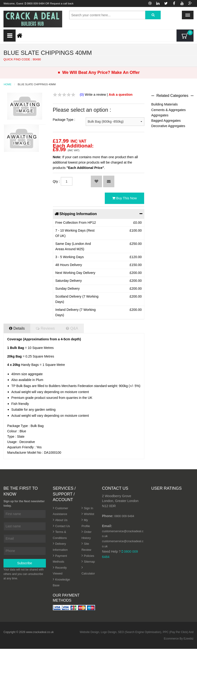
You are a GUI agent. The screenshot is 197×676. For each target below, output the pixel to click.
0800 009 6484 (36, 3)
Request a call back (62, 3)
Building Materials (164, 104)
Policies (89, 556)
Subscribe (24, 563)
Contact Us (62, 526)
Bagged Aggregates (166, 120)
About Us (61, 520)
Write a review (95, 94)
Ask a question (120, 94)
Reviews (45, 328)
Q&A (72, 328)
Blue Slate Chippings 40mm (37, 84)
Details (17, 328)
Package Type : (64, 119)
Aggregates (160, 115)
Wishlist (89, 514)
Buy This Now (124, 198)
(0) (82, 94)
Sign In (88, 508)
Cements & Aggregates (168, 110)
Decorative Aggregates (168, 126)
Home (7, 84)
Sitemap (89, 561)
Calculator (88, 573)
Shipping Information (99, 214)
